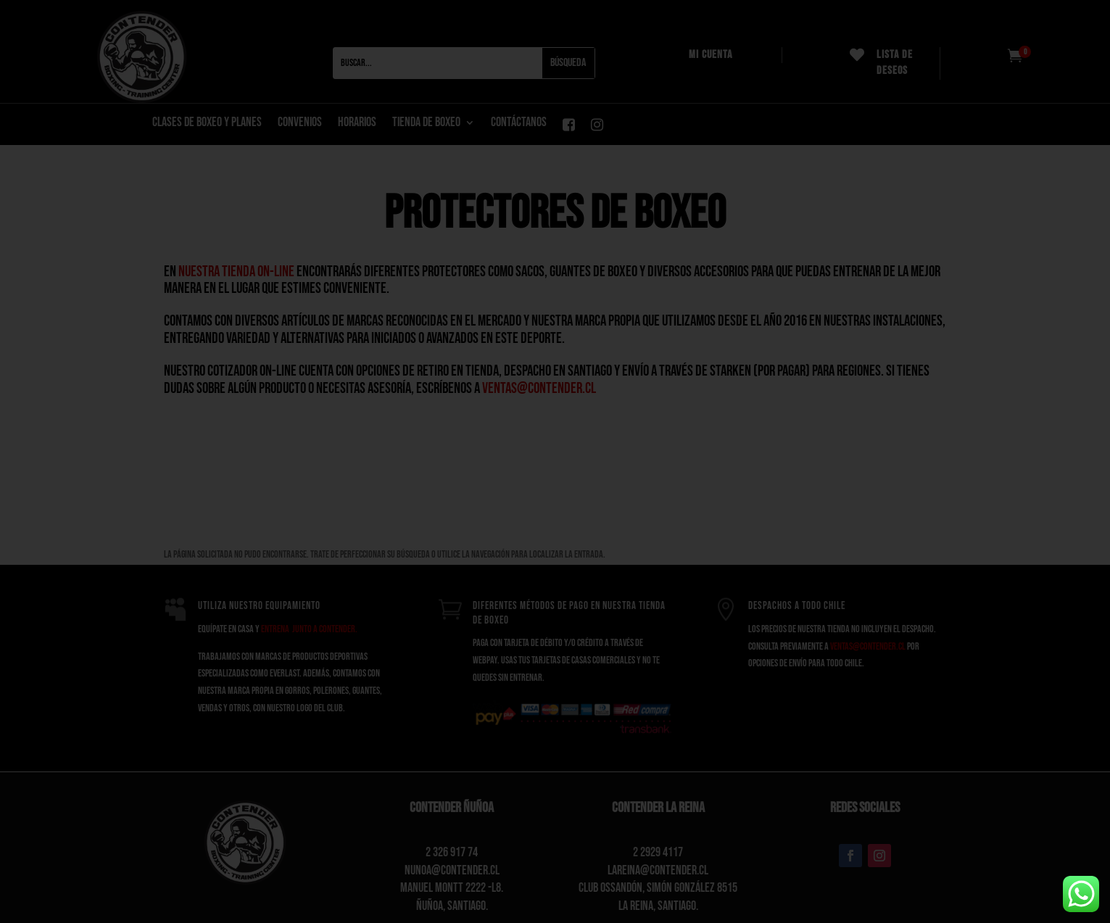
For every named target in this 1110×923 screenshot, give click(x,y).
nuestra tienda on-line (236, 271)
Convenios (300, 123)
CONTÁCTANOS (519, 123)
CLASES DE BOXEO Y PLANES (207, 123)
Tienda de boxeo (426, 123)
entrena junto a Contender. (309, 629)
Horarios (357, 123)
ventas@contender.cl (539, 388)
